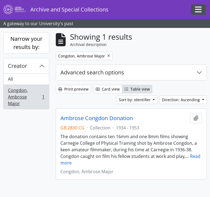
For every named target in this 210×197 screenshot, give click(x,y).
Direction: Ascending (181, 99)
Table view (137, 89)
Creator (17, 65)
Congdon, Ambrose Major (26, 96)
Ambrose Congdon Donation (96, 118)
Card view (108, 89)
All (10, 79)
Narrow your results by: (26, 43)
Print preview (73, 89)
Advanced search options (92, 72)
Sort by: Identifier (135, 99)
